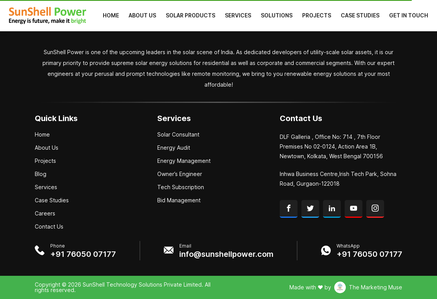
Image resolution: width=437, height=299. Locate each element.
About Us (142, 15)
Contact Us (49, 226)
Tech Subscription (180, 187)
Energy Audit (173, 147)
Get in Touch (408, 15)
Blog (40, 174)
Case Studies (360, 15)
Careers (45, 213)
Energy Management (184, 161)
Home (111, 15)
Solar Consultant (178, 134)
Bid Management (179, 200)
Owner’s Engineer (179, 174)
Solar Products (190, 15)
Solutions (276, 15)
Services (238, 15)
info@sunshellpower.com (226, 254)
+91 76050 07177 (83, 254)
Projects (316, 15)
